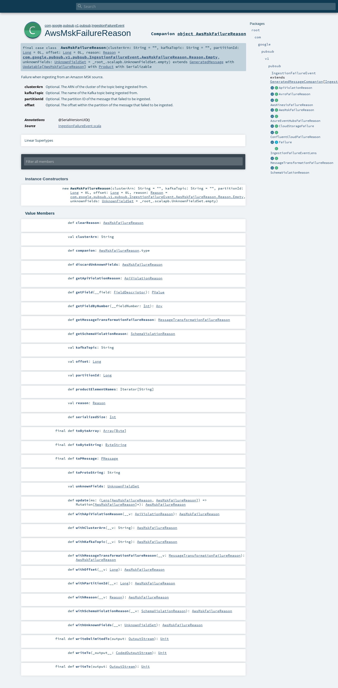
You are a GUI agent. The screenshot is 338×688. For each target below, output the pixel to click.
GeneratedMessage (206, 61)
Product (106, 66)
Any (159, 306)
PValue (158, 292)
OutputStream (141, 638)
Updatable (32, 66)
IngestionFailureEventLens (293, 153)
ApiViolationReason (295, 88)
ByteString (115, 444)
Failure (285, 142)
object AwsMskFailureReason (211, 33)
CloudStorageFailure (296, 126)
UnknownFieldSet (70, 61)
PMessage (109, 458)
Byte (120, 430)
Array (108, 430)
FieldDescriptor (129, 292)
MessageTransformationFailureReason (301, 163)
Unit (164, 638)
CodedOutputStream (134, 652)
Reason (109, 52)
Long (27, 52)
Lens (105, 500)
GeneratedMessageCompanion (296, 81)
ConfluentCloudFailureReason (295, 137)
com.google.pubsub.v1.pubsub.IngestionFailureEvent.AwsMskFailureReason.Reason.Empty (120, 57)
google (57, 25)
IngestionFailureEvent (108, 25)
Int (146, 306)
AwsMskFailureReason (296, 110)
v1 (77, 25)
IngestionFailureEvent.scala (79, 125)
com (48, 25)
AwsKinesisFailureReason (291, 105)
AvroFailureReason (294, 94)
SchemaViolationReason (289, 172)
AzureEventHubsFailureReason (295, 121)
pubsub (68, 25)
